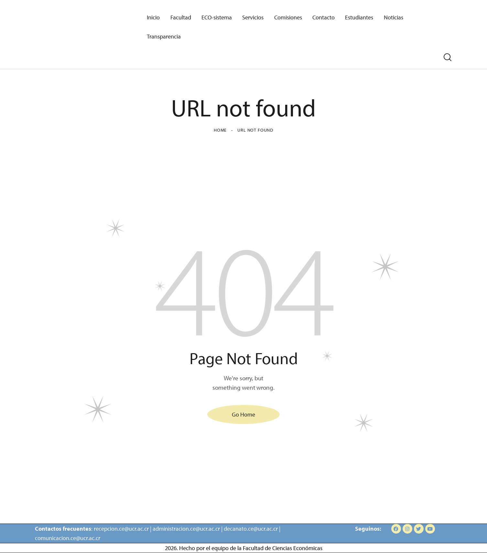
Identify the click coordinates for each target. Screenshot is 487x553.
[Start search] (447, 57)
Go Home (243, 414)
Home (220, 130)
